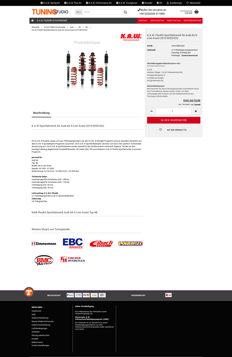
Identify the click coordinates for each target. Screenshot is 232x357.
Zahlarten (36, 332)
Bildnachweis (37, 342)
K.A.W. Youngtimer (126, 3)
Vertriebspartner (192, 20)
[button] (159, 3)
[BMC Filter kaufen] (44, 260)
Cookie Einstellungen (40, 345)
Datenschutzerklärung (41, 325)
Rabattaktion (174, 20)
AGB (33, 314)
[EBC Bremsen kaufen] (73, 244)
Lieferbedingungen (39, 328)
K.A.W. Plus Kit (73, 3)
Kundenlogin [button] (174, 3)
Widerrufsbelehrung (40, 318)
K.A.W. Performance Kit (99, 3)
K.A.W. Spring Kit (50, 3)
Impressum (36, 311)
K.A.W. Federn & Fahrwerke (52, 20)
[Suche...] (78, 11)
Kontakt (147, 3)
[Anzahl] (173, 111)
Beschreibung (41, 112)
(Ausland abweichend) (189, 56)
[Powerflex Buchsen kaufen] (130, 244)
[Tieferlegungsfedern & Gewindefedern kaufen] (101, 244)
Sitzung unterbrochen (40, 335)
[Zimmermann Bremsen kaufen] (44, 244)
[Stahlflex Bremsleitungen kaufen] (73, 260)
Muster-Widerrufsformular (43, 321)
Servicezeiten (157, 20)
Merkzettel (193, 3)
